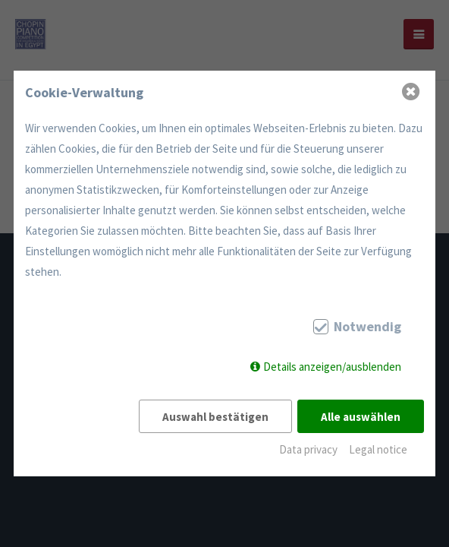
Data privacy (308, 449)
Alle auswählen (360, 416)
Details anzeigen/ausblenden (332, 366)
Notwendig (367, 327)
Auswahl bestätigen (215, 416)
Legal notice (378, 449)
